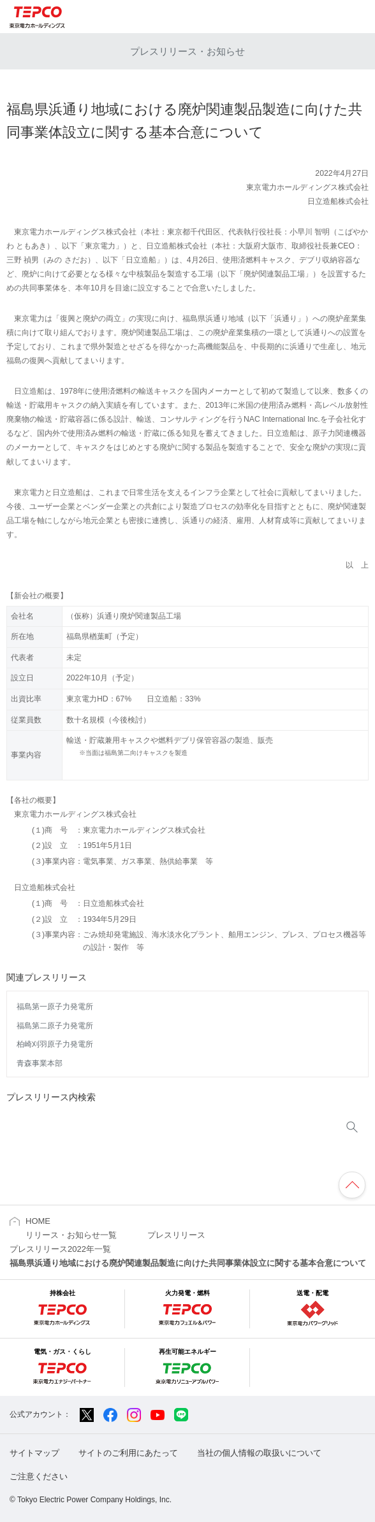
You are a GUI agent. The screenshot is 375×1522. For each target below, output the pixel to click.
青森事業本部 (39, 1063)
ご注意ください (39, 1476)
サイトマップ (34, 1453)
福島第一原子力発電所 (55, 1006)
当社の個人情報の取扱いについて (259, 1453)
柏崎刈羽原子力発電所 (55, 1044)
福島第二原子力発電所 (55, 1025)
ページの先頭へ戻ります (352, 1185)
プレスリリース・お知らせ (187, 51)
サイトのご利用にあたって (128, 1453)
